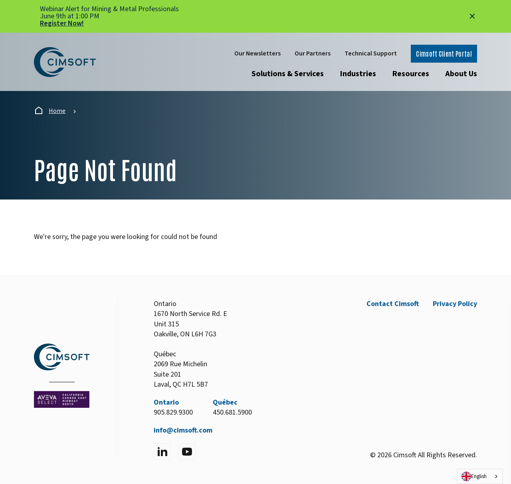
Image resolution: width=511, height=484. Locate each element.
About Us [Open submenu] (461, 74)
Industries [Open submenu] (358, 74)
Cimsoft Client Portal (444, 53)
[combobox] (480, 476)
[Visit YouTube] (186, 451)
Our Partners (313, 53)
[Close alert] (472, 16)
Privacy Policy (455, 304)
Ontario (166, 402)
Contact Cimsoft (392, 304)
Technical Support (371, 53)
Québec (225, 402)
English (474, 476)
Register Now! (62, 23)
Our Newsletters (257, 53)
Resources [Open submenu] (410, 74)
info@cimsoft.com (183, 430)
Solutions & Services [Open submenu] (288, 74)
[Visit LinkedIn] (162, 451)
